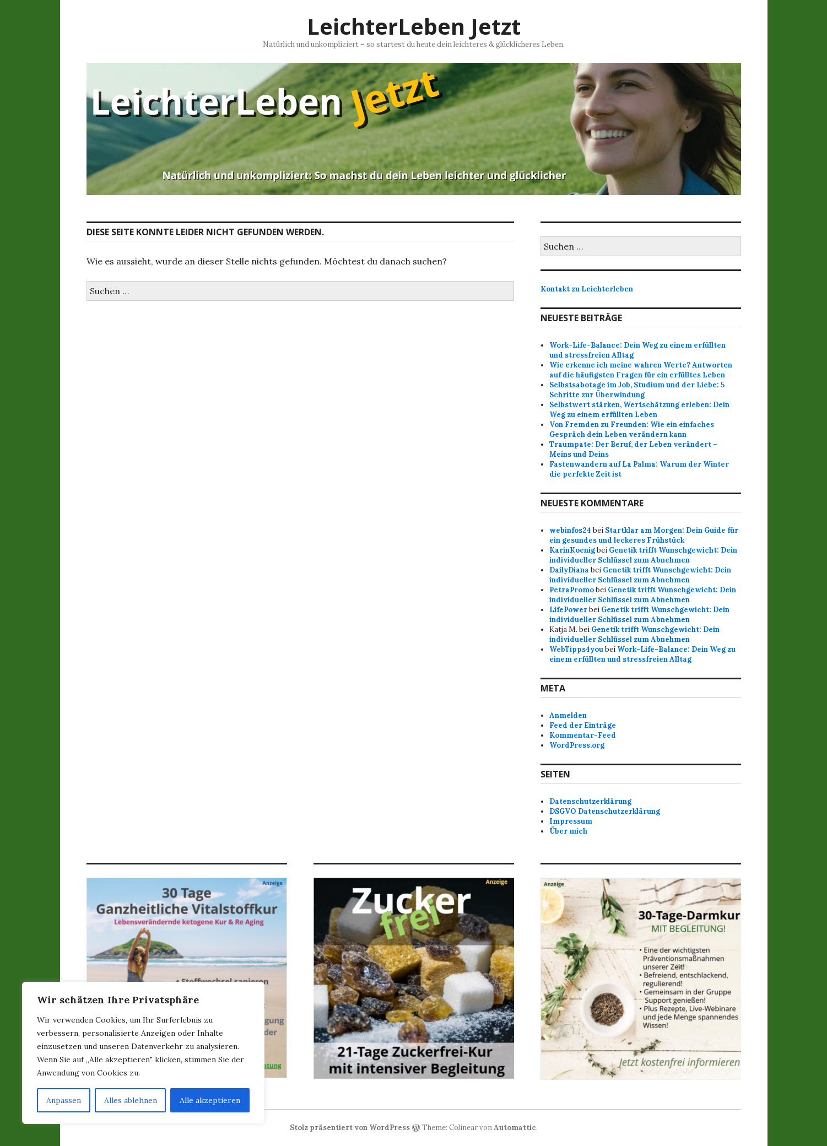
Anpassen (63, 1100)
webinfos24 (570, 530)
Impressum (570, 821)
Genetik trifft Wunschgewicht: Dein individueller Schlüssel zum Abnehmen (643, 555)
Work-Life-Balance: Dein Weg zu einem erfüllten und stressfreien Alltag (642, 654)
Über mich (568, 831)
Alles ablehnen (130, 1100)
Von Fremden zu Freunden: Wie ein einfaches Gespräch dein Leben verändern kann (631, 429)
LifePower (568, 609)
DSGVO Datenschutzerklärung (604, 811)
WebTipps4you (576, 649)
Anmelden (568, 715)
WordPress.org (576, 745)
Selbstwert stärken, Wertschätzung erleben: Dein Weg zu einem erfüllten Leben (639, 409)
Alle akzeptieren (210, 1100)
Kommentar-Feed (582, 735)
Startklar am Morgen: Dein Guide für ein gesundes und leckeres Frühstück (643, 535)
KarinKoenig (572, 550)
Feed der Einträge (582, 725)
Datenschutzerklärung (590, 801)
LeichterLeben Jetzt (414, 26)
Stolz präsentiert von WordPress (350, 1127)
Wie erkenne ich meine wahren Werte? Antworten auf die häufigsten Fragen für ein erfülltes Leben (640, 370)
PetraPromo (571, 589)
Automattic (515, 1127)
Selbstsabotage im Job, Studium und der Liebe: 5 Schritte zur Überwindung (637, 389)
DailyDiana (569, 570)
